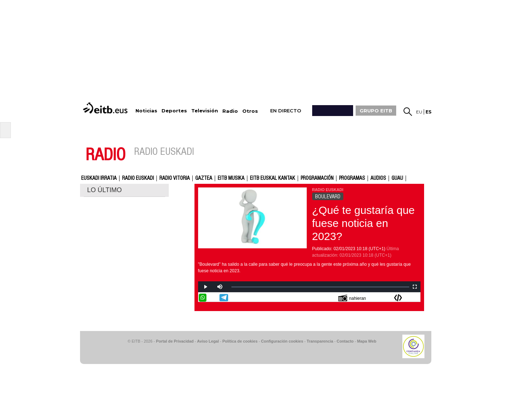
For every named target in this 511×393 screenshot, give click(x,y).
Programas (352, 178)
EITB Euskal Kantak (272, 178)
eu (419, 112)
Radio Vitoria (174, 178)
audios (378, 178)
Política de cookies (239, 341)
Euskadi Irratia (99, 178)
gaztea (203, 178)
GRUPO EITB (376, 110)
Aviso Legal (208, 341)
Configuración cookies (282, 341)
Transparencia (320, 341)
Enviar (416, 297)
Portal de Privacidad (175, 341)
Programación (317, 178)
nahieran (352, 298)
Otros (250, 111)
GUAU (397, 178)
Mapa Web (366, 341)
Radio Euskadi (138, 178)
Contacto (345, 341)
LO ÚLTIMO (104, 190)
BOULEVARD (327, 196)
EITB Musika (231, 178)
